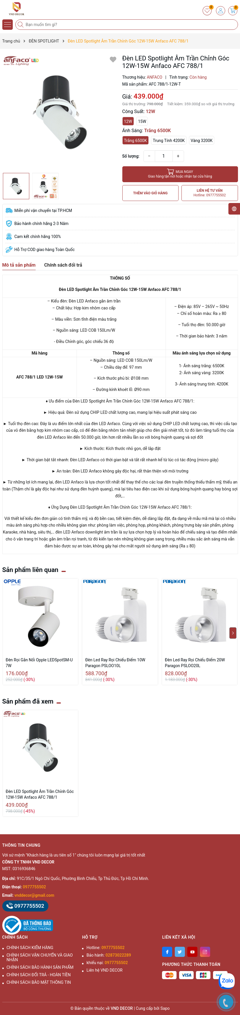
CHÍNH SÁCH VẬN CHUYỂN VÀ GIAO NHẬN (40, 957)
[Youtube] (192, 952)
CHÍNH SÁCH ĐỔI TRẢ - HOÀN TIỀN (39, 974)
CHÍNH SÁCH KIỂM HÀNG (30, 947)
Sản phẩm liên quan (30, 569)
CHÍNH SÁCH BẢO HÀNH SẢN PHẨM (40, 967)
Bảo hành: (108, 955)
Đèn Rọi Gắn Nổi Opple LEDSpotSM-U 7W (39, 663)
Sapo (165, 1008)
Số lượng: (131, 156)
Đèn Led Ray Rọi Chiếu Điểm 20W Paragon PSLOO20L (195, 663)
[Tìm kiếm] (21, 24)
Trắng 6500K (135, 140)
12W (128, 121)
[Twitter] (180, 952)
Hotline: (105, 947)
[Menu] (7, 24)
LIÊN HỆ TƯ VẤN (210, 193)
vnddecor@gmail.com (34, 895)
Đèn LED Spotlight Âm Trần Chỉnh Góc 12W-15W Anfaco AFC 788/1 (40, 794)
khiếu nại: (107, 962)
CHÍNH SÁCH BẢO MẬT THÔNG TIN (39, 982)
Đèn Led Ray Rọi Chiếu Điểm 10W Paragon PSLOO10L (115, 663)
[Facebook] (167, 952)
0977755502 (34, 887)
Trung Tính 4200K (169, 140)
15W (142, 121)
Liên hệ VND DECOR (104, 970)
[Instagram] (205, 952)
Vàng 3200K (202, 140)
